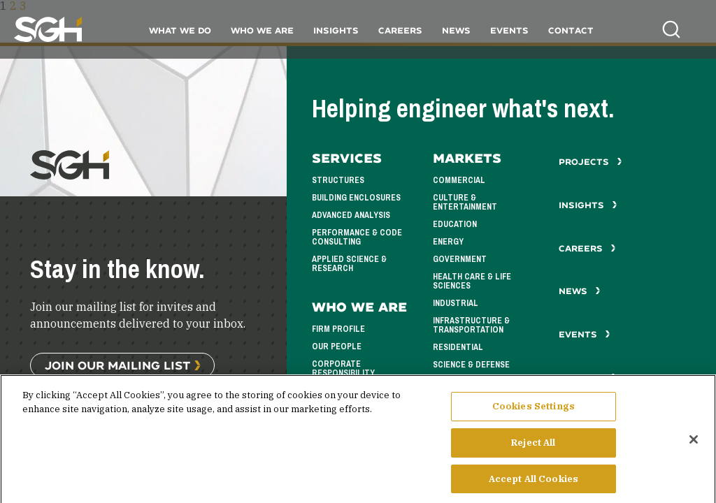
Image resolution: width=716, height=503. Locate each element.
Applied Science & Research (349, 264)
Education (455, 224)
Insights (336, 30)
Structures (338, 180)
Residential (458, 347)
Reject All (533, 449)
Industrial (455, 303)
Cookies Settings (533, 413)
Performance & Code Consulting (357, 237)
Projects (590, 161)
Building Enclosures (356, 197)
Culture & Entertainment (465, 202)
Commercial (459, 180)
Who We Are (262, 30)
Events (509, 30)
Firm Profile (338, 329)
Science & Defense (471, 364)
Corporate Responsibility (343, 368)
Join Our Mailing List (117, 365)
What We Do (180, 30)
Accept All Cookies (533, 485)
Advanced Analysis (351, 215)
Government (460, 259)
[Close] (693, 446)
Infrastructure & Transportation (471, 325)
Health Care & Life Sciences (472, 281)
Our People (336, 346)
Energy (448, 241)
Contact (571, 30)
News (456, 30)
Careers (400, 30)
